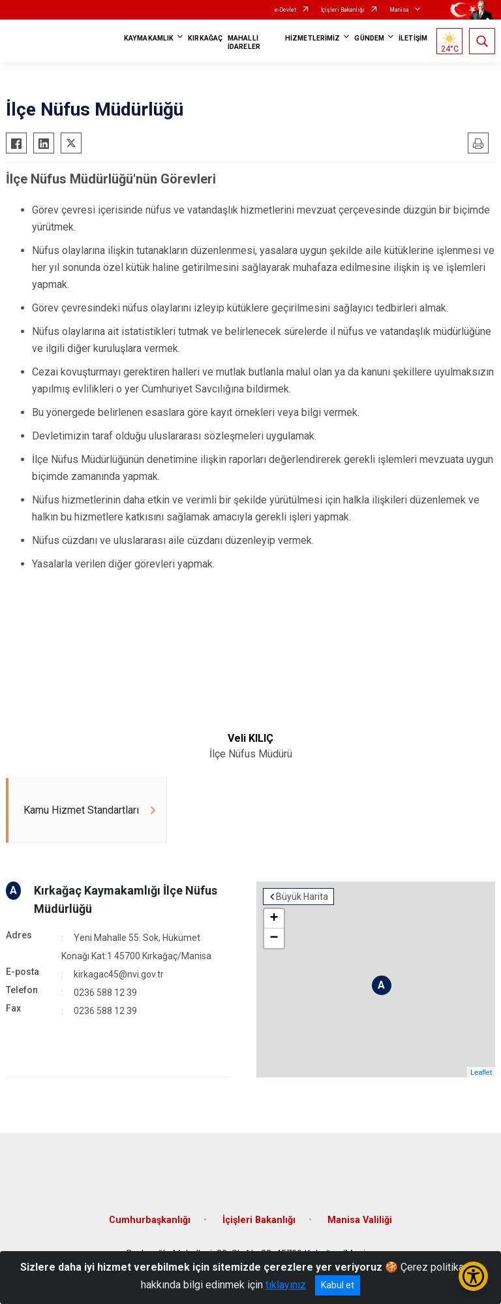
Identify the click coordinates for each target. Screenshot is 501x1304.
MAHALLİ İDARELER (244, 42)
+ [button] (273, 919)
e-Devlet (285, 10)
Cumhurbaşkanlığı (149, 1220)
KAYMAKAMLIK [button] (149, 38)
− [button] (273, 938)
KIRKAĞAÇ (205, 38)
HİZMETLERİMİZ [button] (312, 38)
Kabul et (337, 1285)
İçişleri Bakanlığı (343, 10)
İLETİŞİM (413, 38)
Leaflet (481, 1072)
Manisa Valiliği (359, 1220)
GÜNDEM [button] (369, 38)
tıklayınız (286, 1285)
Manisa (399, 10)
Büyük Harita (302, 896)
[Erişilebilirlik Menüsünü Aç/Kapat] (473, 1276)
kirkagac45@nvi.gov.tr (119, 974)
